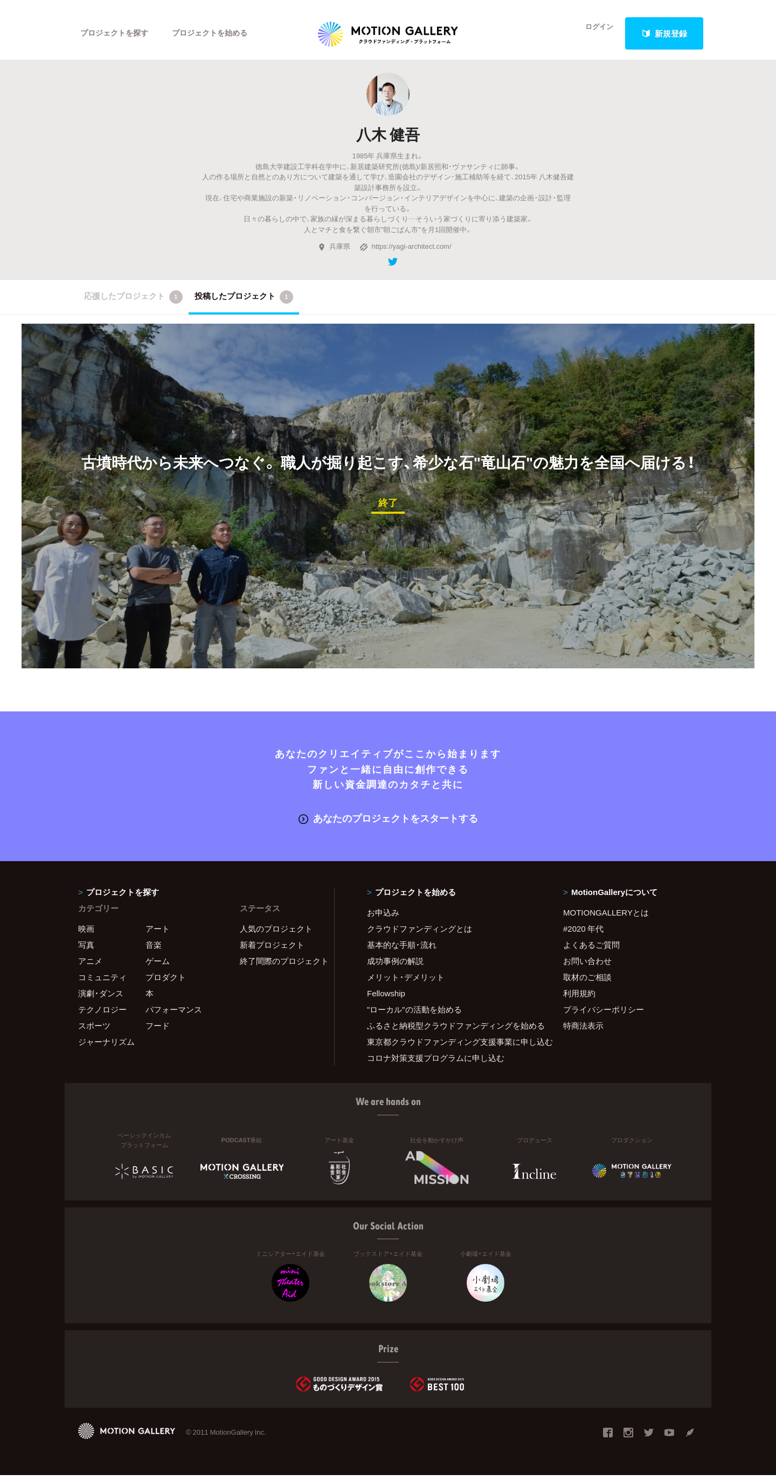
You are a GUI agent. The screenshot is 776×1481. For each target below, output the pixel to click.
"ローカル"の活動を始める (414, 1015)
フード (158, 1031)
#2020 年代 (583, 934)
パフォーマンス (174, 1015)
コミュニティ (102, 982)
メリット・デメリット (406, 982)
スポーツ (94, 1031)
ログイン (593, 33)
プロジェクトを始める (218, 33)
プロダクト (166, 982)
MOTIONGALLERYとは (606, 918)
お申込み (383, 918)
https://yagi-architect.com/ (405, 253)
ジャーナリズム (106, 1047)
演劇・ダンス (100, 998)
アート (158, 934)
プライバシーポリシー (603, 1015)
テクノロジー (102, 1015)
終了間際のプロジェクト (280, 966)
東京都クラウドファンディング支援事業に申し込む (451, 1047)
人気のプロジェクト (276, 934)
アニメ (90, 966)
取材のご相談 (587, 982)
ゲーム (158, 966)
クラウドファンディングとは (419, 934)
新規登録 (664, 33)
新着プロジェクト (272, 950)
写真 (86, 950)
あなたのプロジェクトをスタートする (388, 824)
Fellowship (386, 998)
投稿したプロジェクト (244, 304)
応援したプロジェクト (133, 304)
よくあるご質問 (591, 950)
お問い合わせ (587, 966)
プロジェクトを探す (117, 33)
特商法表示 (583, 1031)
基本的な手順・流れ (401, 950)
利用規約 (579, 998)
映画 (86, 934)
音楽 (154, 950)
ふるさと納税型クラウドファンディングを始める (451, 1031)
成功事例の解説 (395, 966)
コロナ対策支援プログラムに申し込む (435, 1063)
